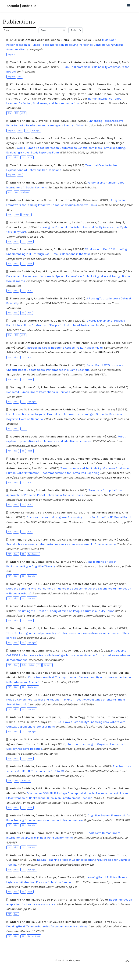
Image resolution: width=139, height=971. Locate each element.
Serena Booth (105, 84)
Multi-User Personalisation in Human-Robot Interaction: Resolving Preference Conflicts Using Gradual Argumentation (65, 44)
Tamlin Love (18, 62)
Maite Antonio (60, 222)
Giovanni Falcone (48, 120)
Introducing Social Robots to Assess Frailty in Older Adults (65, 347)
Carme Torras (45, 182)
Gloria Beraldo (64, 458)
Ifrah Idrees (35, 84)
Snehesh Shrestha (73, 138)
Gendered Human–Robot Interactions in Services (38, 392)
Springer (35, 130)
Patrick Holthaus (21, 138)
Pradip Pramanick (61, 62)
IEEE (30, 157)
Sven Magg (77, 717)
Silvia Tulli (105, 89)
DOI (16, 113)
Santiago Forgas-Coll (24, 387)
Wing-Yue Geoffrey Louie (105, 138)
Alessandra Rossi (47, 138)
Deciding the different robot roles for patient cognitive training (46, 926)
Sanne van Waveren (45, 98)
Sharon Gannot (83, 271)
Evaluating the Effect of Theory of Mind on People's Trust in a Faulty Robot (65, 611)
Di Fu (65, 717)
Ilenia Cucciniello (48, 200)
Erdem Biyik (87, 84)
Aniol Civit (17, 40)
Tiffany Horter (76, 94)
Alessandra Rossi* (23, 606)
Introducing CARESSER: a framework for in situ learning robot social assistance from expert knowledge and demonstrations (69, 655)
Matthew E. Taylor (18, 98)
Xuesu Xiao (69, 98)
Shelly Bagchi (116, 143)
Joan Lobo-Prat (46, 899)
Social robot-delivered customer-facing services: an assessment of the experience (61, 544)
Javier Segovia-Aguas (91, 855)
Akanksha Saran (60, 89)
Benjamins (33, 687)
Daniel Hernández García (43, 143)
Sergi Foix (78, 436)
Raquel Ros (25, 67)
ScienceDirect (34, 936)
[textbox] (19, 30)
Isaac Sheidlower (116, 94)
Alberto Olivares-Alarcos (27, 436)
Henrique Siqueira (48, 717)
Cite (19, 77)
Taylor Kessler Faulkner (61, 84)
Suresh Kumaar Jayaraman (50, 463)
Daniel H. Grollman (35, 89)
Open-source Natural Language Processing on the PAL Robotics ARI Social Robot (78, 517)
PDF (9, 157)
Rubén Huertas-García (51, 788)
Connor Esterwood (109, 463)
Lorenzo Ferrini (84, 512)
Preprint (11, 54)
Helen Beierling (54, 94)
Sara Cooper (46, 512)
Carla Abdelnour (67, 650)
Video (31, 665)
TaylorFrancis (33, 554)
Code (17, 215)
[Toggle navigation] (128, 6)
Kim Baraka (18, 84)
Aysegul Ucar (15, 143)
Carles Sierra (60, 40)
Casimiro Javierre (84, 222)
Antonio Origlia (71, 200)
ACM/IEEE (25, 781)
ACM (23, 113)
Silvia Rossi (42, 67)
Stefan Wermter (117, 717)
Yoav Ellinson (62, 271)
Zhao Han (23, 463)
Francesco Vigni (21, 298)
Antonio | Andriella (21, 6)
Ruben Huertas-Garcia (56, 387)
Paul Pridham (40, 468)
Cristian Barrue (61, 342)
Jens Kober (95, 94)
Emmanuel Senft (85, 89)
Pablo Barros (95, 717)
